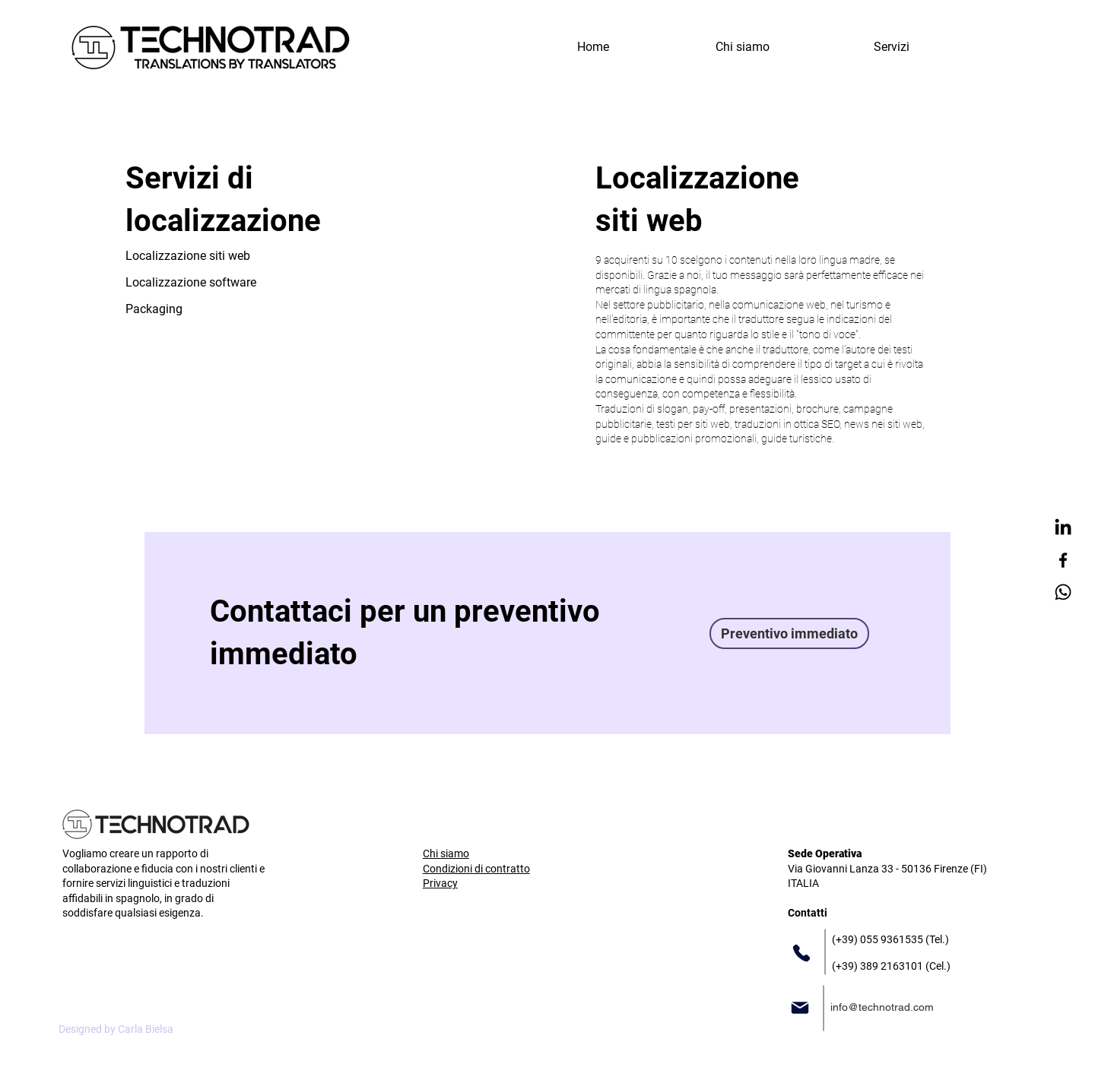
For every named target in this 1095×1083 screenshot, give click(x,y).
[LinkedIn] (1063, 528)
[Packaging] (154, 309)
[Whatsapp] (1063, 592)
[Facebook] (1063, 560)
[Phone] (801, 953)
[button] (891, 47)
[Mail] (800, 1007)
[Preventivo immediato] (789, 633)
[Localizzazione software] (192, 282)
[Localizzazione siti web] (192, 255)
